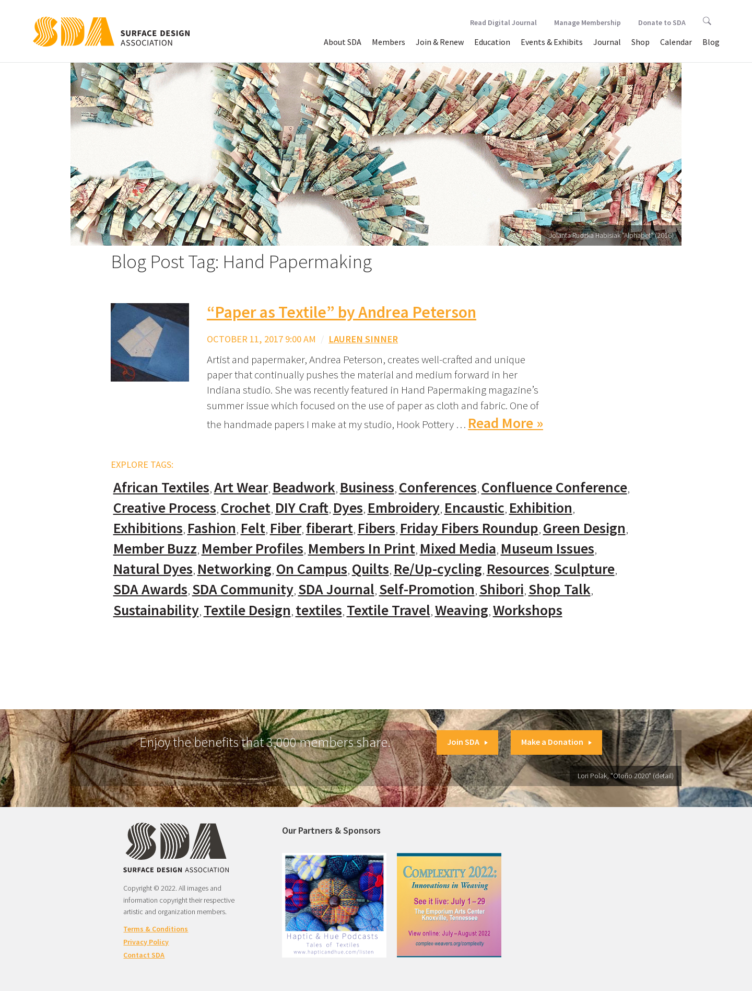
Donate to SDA (662, 22)
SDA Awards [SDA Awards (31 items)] (150, 589)
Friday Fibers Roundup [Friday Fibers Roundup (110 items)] (469, 528)
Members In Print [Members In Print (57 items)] (361, 548)
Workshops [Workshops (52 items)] (527, 610)
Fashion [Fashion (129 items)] (211, 528)
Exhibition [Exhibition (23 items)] (540, 508)
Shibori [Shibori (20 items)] (501, 589)
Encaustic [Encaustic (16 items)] (474, 508)
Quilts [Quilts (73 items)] (370, 569)
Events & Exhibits (552, 42)
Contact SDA (143, 955)
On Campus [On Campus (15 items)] (311, 569)
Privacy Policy (146, 942)
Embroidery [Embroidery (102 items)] (404, 508)
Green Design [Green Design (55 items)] (584, 528)
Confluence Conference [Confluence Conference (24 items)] (554, 487)
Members (388, 42)
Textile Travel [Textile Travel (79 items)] (388, 610)
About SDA (342, 42)
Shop (640, 42)
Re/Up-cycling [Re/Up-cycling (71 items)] (438, 569)
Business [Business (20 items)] (367, 487)
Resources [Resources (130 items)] (518, 569)
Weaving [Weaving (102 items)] (461, 610)
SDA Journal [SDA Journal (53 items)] (336, 589)
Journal (607, 42)
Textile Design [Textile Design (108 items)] (247, 610)
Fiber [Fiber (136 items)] (285, 528)
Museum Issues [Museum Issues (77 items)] (547, 548)
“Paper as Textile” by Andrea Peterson (341, 312)
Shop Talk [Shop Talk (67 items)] (559, 589)
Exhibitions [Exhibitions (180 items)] (148, 528)
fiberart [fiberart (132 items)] (329, 528)
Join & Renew (440, 42)
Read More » (505, 423)
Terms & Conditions (155, 929)
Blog (711, 42)
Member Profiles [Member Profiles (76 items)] (252, 548)
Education (492, 42)
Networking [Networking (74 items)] (234, 569)
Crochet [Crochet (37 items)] (246, 508)
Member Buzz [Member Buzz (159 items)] (155, 548)
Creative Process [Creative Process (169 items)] (164, 508)
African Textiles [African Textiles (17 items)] (161, 487)
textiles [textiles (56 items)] (319, 610)
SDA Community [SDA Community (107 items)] (242, 589)
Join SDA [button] (467, 741)
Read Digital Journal (503, 22)
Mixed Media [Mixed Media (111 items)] (458, 548)
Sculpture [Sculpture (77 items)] (584, 569)
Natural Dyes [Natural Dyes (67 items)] (153, 569)
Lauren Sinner (363, 339)
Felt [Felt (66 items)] (253, 528)
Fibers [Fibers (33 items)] (376, 528)
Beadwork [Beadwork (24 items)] (304, 487)
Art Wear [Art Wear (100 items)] (241, 487)
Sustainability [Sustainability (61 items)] (156, 610)
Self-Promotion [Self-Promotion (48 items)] (427, 589)
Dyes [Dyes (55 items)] (348, 508)
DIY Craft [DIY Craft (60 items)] (301, 508)
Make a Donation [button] (556, 741)
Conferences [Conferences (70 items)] (438, 487)
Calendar (676, 42)
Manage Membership (587, 22)
